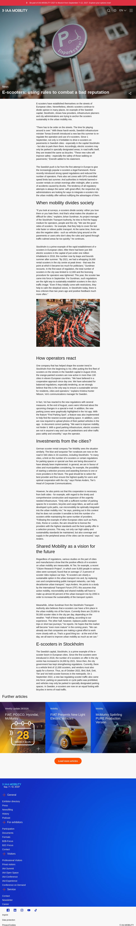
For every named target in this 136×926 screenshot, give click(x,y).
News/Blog (7, 809)
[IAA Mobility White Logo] (14, 10)
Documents (7, 833)
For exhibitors (15, 822)
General (11, 794)
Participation (8, 829)
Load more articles (68, 761)
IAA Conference (10, 876)
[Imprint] (48, 915)
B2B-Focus (7, 841)
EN (123, 10)
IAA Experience (9, 881)
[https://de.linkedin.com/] (15, 910)
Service (11, 889)
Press (5, 805)
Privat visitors (8, 864)
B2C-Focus (7, 845)
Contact (6, 849)
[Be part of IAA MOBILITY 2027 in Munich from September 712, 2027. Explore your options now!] (68, 2)
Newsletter (7, 900)
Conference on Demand (14, 885)
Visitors (11, 853)
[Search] (109, 10)
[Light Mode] (115, 10)
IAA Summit (8, 868)
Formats (6, 837)
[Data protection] (48, 920)
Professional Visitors (12, 860)
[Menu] (131, 10)
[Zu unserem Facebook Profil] (8, 910)
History (5, 813)
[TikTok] (35, 910)
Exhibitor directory (11, 801)
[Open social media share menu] (130, 93)
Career (5, 904)
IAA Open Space (10, 872)
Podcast (6, 818)
